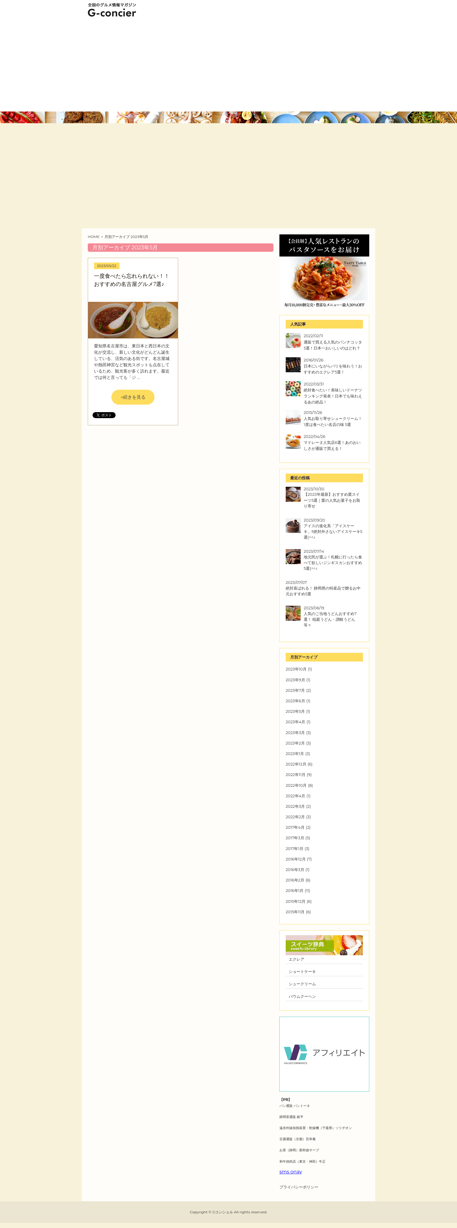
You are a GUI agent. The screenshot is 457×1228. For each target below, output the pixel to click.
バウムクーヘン (302, 996)
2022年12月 (296, 764)
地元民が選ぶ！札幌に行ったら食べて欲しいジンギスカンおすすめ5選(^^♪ (333, 563)
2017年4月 (295, 827)
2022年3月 (295, 806)
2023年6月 (295, 700)
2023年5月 (295, 711)
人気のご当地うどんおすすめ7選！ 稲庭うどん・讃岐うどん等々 (330, 619)
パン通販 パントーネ (294, 1106)
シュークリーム (302, 983)
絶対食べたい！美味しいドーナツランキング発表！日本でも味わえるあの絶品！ (333, 396)
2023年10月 (296, 669)
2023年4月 (295, 721)
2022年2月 (295, 816)
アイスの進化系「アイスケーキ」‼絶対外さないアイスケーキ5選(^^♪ (333, 531)
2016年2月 (295, 880)
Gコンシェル (222, 1212)
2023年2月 (295, 743)
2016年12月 (296, 859)
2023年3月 (295, 732)
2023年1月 (295, 753)
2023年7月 (295, 690)
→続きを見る (133, 397)
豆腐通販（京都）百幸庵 (297, 1139)
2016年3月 (295, 869)
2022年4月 (295, 795)
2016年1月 (294, 890)
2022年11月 (295, 774)
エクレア (296, 959)
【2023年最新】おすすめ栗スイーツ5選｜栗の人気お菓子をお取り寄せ (332, 500)
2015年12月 (295, 901)
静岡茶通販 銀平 (291, 1117)
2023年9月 (295, 679)
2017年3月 (295, 837)
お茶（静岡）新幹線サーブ (299, 1150)
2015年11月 (295, 911)
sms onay (290, 1172)
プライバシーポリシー (298, 1187)
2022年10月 (296, 785)
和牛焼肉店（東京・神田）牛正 (302, 1161)
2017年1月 (294, 848)
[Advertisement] (228, 67)
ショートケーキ (302, 971)
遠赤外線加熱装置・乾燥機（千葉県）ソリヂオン (315, 1128)
